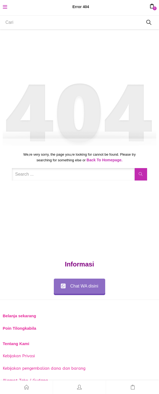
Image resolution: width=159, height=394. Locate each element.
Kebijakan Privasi (19, 355)
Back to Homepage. (104, 160)
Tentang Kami (16, 343)
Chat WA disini (79, 286)
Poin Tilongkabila (19, 328)
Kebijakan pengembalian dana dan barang (44, 368)
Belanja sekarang (19, 315)
